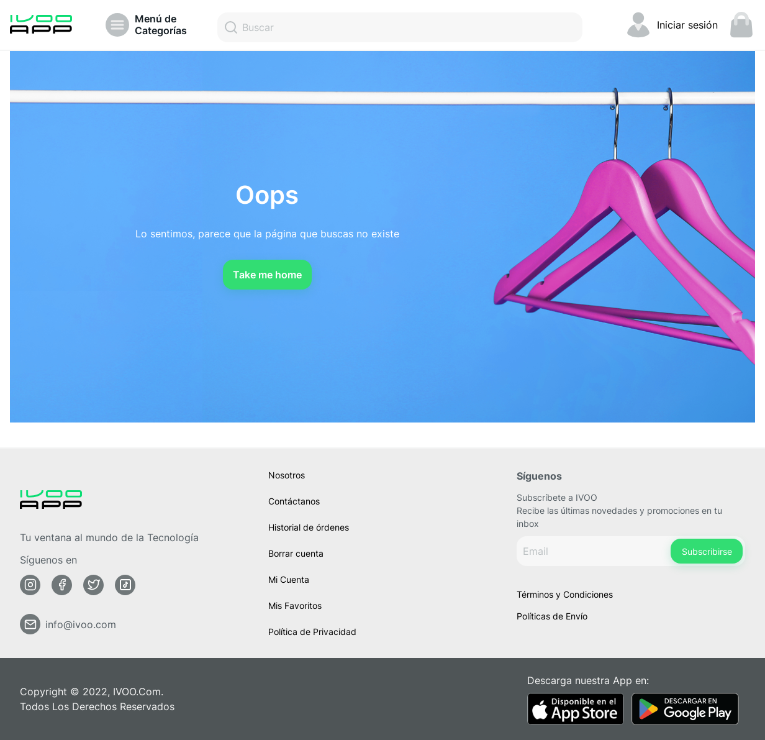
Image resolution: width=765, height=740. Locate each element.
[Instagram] (30, 585)
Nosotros (286, 475)
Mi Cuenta (288, 579)
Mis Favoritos (295, 605)
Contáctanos (294, 501)
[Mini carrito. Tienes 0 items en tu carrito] (741, 25)
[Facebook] (62, 585)
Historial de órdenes (308, 527)
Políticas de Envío (552, 616)
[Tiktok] (125, 585)
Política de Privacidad (312, 631)
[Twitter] (94, 585)
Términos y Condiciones (565, 594)
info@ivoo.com (80, 624)
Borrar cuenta (296, 553)
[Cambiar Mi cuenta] (671, 25)
